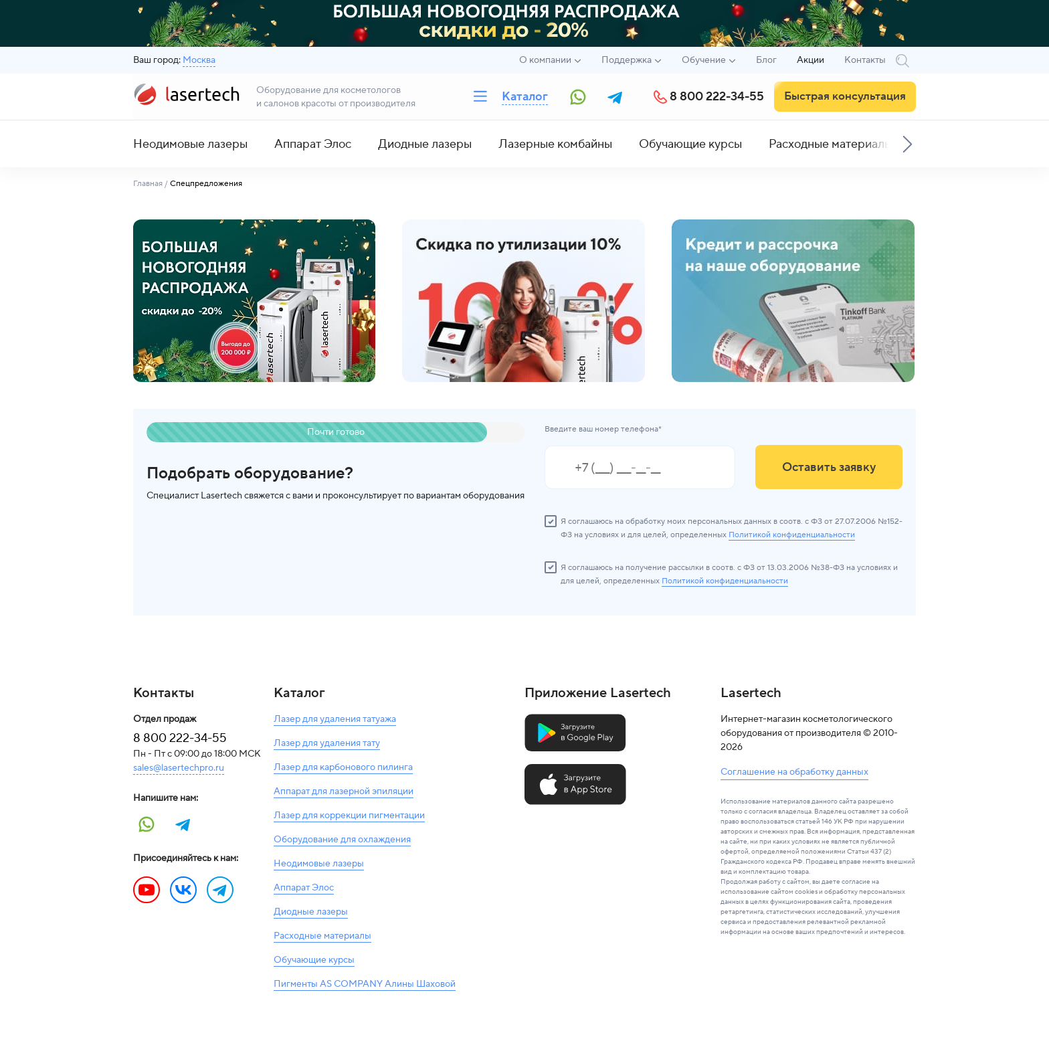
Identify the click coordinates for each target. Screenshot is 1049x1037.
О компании (545, 60)
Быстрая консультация (845, 96)
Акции (810, 60)
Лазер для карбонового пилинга (343, 767)
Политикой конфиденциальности (792, 535)
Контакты (865, 60)
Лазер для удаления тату (327, 743)
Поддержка (626, 60)
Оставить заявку (829, 467)
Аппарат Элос (312, 144)
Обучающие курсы (690, 144)
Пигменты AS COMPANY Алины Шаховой (365, 984)
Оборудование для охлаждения (342, 840)
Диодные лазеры (425, 144)
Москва (199, 60)
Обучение (704, 60)
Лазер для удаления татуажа (335, 719)
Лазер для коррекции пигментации (349, 816)
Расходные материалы (830, 144)
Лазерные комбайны (555, 144)
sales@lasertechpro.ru (178, 768)
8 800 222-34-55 (717, 97)
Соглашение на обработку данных (794, 772)
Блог (766, 60)
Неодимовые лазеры (190, 144)
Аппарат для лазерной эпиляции (343, 791)
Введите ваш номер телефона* (603, 429)
